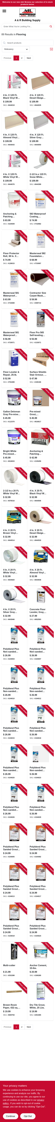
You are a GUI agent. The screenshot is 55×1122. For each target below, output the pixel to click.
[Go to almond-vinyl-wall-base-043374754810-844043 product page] (14, 131)
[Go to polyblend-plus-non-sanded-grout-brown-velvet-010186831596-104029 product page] (41, 803)
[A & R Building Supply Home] (27, 13)
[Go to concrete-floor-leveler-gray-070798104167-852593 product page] (41, 605)
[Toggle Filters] (51, 49)
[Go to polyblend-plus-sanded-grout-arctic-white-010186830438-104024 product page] (41, 922)
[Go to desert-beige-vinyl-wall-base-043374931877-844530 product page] (41, 526)
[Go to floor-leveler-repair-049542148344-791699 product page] (14, 368)
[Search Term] (28, 26)
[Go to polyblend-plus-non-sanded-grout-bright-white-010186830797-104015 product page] (14, 724)
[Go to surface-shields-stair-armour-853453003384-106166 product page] (41, 368)
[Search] (51, 26)
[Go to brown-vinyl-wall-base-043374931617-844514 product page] (14, 526)
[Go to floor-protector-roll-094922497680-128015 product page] (14, 249)
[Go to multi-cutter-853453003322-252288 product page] (14, 961)
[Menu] (4, 11)
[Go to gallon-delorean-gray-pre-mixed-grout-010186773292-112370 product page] (14, 408)
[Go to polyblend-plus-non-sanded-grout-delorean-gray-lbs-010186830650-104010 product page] (14, 685)
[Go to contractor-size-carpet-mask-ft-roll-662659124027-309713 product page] (41, 289)
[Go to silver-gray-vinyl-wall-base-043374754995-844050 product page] (41, 131)
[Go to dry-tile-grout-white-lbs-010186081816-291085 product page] (41, 1001)
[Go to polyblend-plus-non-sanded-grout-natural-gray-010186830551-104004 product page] (14, 645)
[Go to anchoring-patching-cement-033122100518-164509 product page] (14, 210)
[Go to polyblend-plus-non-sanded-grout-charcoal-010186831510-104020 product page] (14, 764)
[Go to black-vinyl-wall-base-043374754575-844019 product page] (14, 91)
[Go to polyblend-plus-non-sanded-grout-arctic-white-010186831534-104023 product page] (41, 764)
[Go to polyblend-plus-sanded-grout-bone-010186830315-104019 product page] (14, 922)
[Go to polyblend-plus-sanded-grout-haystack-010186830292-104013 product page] (14, 882)
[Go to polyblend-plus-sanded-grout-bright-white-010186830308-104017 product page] (41, 882)
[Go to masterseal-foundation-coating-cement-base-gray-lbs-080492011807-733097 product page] (41, 249)
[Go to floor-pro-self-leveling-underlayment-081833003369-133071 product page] (41, 329)
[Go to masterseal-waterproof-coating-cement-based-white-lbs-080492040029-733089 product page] (14, 289)
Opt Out (28, 1116)
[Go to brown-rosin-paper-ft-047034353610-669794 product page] (14, 1001)
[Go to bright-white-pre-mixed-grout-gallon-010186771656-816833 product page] (14, 447)
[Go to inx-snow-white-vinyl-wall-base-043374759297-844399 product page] (41, 170)
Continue (10, 1116)
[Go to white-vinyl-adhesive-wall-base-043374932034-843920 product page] (14, 566)
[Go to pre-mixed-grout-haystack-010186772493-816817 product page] (41, 408)
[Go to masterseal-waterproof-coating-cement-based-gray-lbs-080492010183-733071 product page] (14, 329)
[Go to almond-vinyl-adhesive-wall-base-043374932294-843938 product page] (41, 566)
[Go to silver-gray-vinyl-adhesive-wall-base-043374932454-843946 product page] (14, 605)
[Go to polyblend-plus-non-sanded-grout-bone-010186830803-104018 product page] (41, 724)
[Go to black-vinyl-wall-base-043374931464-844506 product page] (41, 487)
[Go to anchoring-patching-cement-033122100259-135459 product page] (41, 447)
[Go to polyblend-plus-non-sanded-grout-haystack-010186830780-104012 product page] (41, 685)
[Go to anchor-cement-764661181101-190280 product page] (41, 961)
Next (29, 58)
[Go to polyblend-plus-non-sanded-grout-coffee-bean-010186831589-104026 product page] (14, 803)
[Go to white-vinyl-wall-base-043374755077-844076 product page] (14, 170)
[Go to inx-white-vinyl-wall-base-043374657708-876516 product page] (14, 487)
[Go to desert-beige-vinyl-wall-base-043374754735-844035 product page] (41, 91)
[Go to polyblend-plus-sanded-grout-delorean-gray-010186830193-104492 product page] (41, 843)
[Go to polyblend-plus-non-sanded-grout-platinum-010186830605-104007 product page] (41, 645)
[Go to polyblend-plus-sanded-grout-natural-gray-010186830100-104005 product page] (14, 843)
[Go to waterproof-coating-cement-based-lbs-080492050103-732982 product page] (41, 210)
